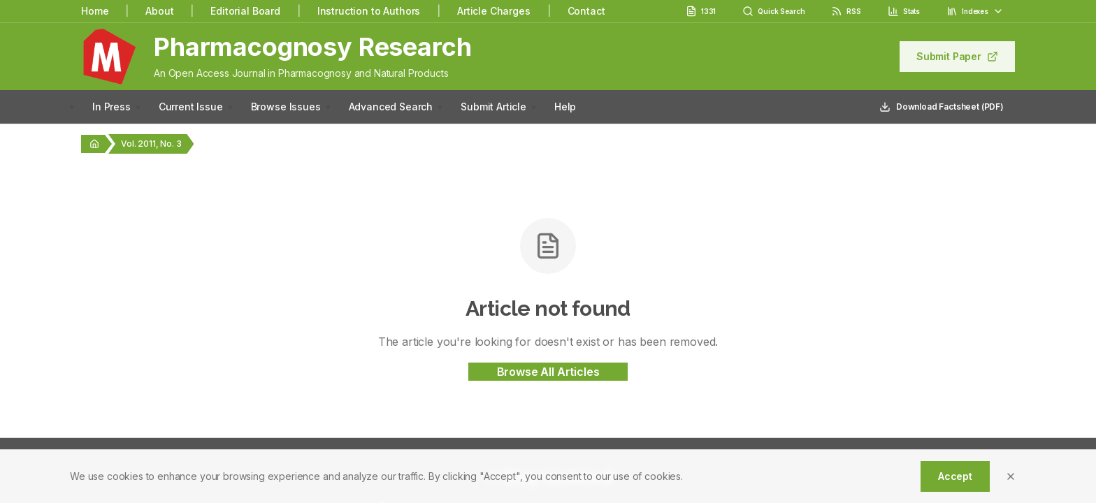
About (159, 11)
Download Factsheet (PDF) (941, 106)
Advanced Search (391, 106)
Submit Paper (957, 56)
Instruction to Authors (368, 11)
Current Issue (191, 106)
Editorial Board (245, 11)
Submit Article (493, 106)
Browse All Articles (548, 372)
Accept (955, 476)
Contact (586, 11)
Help (565, 106)
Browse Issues (286, 106)
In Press (111, 106)
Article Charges (494, 11)
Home (94, 11)
